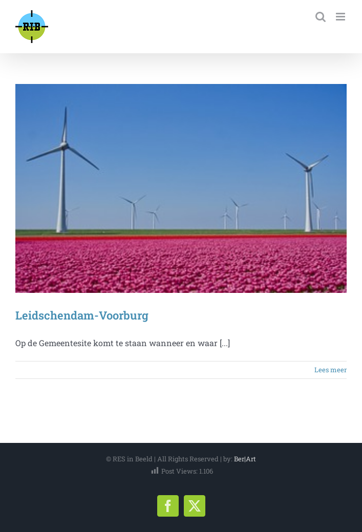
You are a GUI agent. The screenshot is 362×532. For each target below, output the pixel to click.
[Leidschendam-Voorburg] (181, 188)
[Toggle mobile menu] (341, 16)
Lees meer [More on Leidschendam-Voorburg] (330, 369)
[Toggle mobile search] (320, 16)
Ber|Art (245, 458)
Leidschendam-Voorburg (81, 315)
